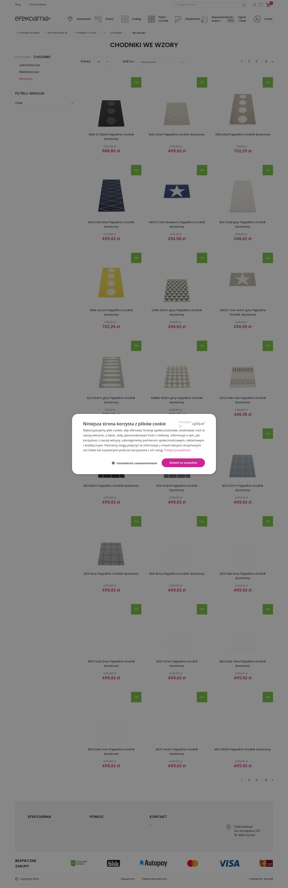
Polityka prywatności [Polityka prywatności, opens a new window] (178, 450)
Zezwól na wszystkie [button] (183, 462)
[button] (136, 463)
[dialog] (144, 444)
